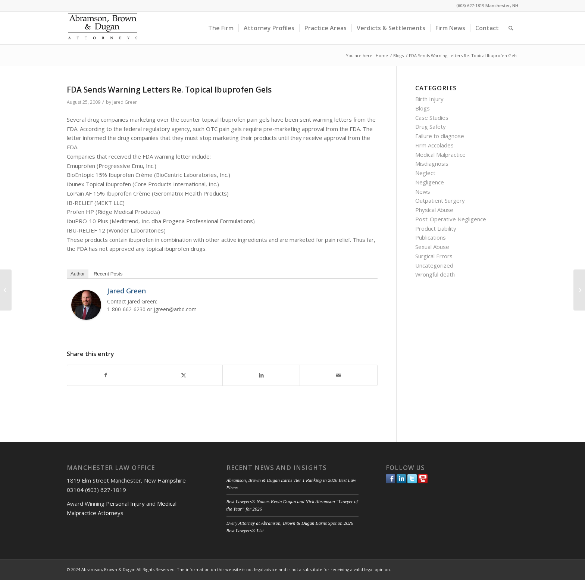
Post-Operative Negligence (450, 219)
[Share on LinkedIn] (261, 375)
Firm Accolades (434, 145)
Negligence (429, 182)
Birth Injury (429, 99)
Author (78, 274)
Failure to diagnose (439, 136)
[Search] (511, 28)
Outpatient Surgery (440, 200)
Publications (430, 237)
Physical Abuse (434, 209)
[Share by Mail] (338, 375)
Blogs (422, 108)
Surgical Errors (434, 256)
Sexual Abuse (432, 246)
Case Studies (431, 117)
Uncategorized (434, 265)
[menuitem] (220, 28)
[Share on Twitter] (183, 375)
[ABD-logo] (102, 28)
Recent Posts (108, 274)
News (422, 191)
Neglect (425, 173)
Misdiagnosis (431, 163)
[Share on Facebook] (106, 375)
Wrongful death (435, 274)
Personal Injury (125, 503)
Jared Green (125, 102)
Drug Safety (430, 126)
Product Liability (435, 228)
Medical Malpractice (440, 154)
